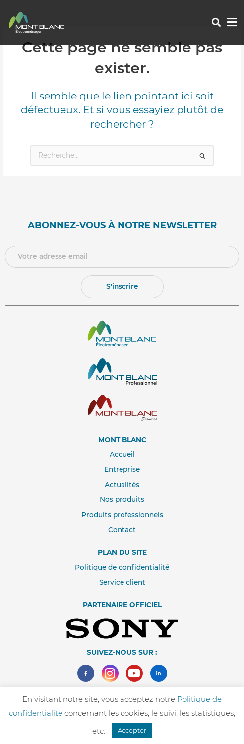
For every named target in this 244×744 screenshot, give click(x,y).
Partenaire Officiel (122, 605)
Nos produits (122, 499)
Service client (122, 582)
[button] (216, 22)
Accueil (122, 454)
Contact (122, 530)
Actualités (122, 485)
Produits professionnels (122, 515)
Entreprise (122, 469)
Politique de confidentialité (122, 567)
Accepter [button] (132, 730)
